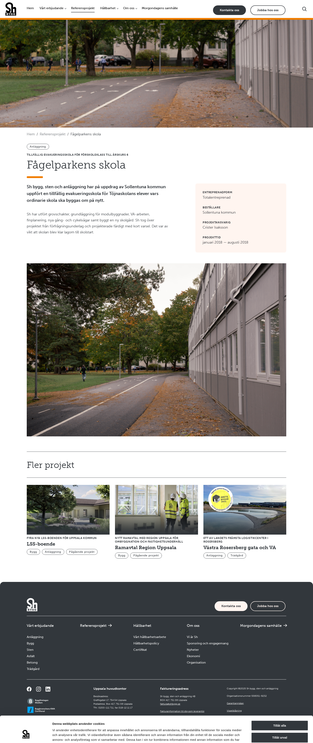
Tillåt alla (279, 703)
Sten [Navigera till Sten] (30, 650)
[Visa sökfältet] (304, 9)
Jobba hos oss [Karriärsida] (267, 10)
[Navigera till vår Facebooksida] (29, 689)
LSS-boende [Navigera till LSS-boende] (41, 544)
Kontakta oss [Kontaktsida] (229, 10)
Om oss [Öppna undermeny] (128, 8)
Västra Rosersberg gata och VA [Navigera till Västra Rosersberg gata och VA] (239, 547)
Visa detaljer (217, 735)
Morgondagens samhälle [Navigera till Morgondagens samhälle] (160, 8)
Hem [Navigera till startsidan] (30, 8)
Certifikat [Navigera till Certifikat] (140, 650)
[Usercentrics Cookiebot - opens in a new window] (25, 735)
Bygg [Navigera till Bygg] (30, 643)
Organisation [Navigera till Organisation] (196, 662)
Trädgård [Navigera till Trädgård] (33, 669)
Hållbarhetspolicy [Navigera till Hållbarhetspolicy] (146, 643)
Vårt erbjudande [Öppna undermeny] (51, 8)
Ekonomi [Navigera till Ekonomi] (193, 656)
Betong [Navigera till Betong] (32, 662)
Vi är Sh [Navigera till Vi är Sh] (192, 637)
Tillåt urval (279, 715)
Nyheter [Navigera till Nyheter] (193, 650)
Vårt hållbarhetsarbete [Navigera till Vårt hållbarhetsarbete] (149, 637)
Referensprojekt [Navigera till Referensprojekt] (83, 8)
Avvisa (279, 727)
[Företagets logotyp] (10, 9)
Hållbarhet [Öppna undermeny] (108, 8)
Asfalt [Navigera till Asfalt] (31, 656)
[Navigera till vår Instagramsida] (38, 689)
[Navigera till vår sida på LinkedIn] (48, 689)
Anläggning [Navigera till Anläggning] (35, 637)
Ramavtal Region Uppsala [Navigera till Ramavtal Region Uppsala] (145, 547)
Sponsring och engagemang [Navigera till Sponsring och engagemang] (207, 643)
